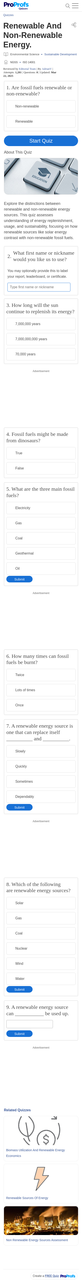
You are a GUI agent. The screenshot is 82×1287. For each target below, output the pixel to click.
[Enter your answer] (29, 1024)
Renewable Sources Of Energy (27, 1198)
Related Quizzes (17, 1110)
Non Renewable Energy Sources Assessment (37, 1240)
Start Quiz (41, 141)
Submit (19, 579)
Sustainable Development (60, 54)
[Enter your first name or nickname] (38, 287)
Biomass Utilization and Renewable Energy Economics (35, 1153)
